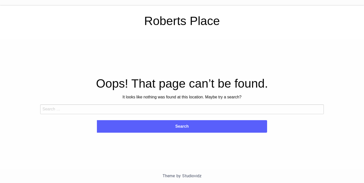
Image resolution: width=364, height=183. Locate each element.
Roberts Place (182, 21)
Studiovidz (192, 175)
